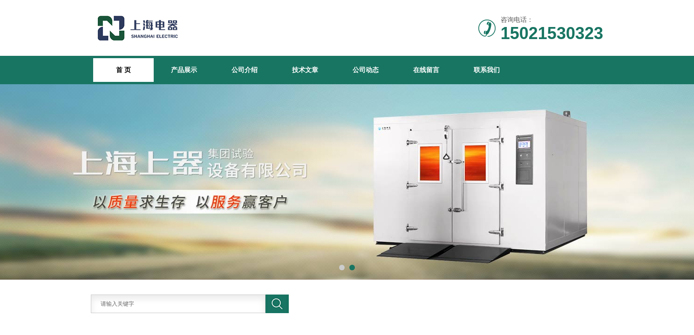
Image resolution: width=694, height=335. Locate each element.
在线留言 (426, 70)
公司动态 (366, 70)
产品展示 (184, 70)
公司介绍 (244, 70)
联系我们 (487, 70)
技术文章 (305, 70)
